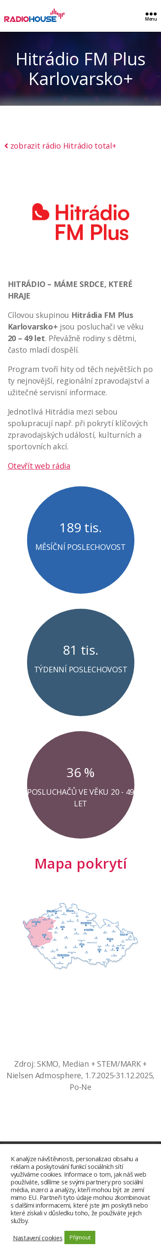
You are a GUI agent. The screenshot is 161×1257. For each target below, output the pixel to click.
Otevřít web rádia (39, 466)
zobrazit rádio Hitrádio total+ (60, 145)
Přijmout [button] (80, 1237)
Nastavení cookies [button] (37, 1238)
